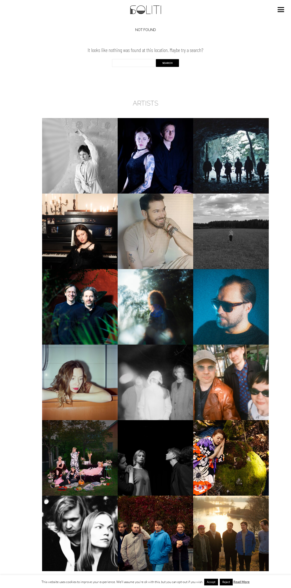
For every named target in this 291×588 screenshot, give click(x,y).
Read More (241, 582)
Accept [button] (211, 582)
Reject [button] (226, 582)
